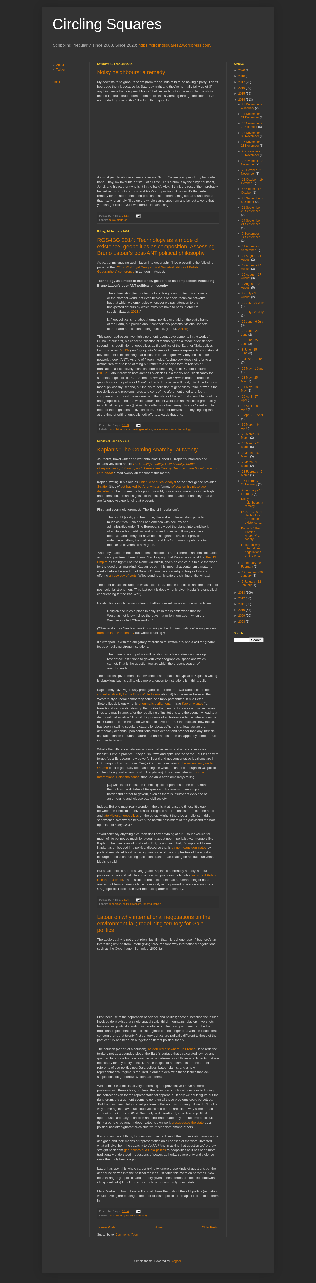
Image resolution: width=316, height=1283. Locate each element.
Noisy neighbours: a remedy (131, 72)
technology (184, 429)
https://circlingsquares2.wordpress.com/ (175, 45)
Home (159, 1227)
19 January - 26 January (252, 574)
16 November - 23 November (251, 143)
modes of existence (164, 429)
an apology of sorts (122, 575)
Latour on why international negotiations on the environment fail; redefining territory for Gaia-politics (153, 923)
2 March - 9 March (249, 463)
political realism (132, 903)
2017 (242, 82)
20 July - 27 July (253, 302)
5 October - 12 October (251, 190)
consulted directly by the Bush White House (128, 694)
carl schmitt (131, 429)
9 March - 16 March (250, 454)
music (112, 219)
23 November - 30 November (251, 134)
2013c (125, 350)
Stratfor (102, 486)
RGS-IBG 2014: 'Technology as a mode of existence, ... (251, 517)
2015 (242, 93)
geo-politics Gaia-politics (145, 1150)
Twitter (60, 69)
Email (56, 82)
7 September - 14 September (251, 235)
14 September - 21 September (251, 222)
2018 (242, 76)
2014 (242, 99)
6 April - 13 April (252, 415)
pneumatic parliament (154, 703)
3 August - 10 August (250, 285)
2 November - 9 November (251, 162)
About (60, 65)
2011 (242, 604)
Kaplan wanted (192, 703)
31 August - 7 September (250, 248)
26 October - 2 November (251, 172)
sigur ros (122, 219)
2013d (102, 373)
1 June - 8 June (252, 359)
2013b (182, 329)
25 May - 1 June (252, 368)
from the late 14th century (115, 633)
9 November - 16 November (250, 153)
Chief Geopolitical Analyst (157, 482)
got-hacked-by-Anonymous (140, 486)
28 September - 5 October (251, 200)
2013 (242, 592)
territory (143, 1215)
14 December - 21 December (251, 115)
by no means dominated (189, 847)
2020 (242, 70)
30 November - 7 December (251, 125)
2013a (135, 311)
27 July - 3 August (248, 295)
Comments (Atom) (127, 1234)
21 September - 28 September (251, 209)
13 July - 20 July (253, 312)
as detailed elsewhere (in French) (172, 1049)
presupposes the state (187, 1122)
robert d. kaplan (152, 903)
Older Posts (210, 1227)
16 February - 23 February (250, 482)
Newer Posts (106, 1227)
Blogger (176, 1261)
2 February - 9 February (251, 564)
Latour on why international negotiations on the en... (251, 550)
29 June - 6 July (252, 321)
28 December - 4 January (251, 106)
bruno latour (116, 429)
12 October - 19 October (252, 181)
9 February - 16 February (251, 492)
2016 (242, 88)
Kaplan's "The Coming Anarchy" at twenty (147, 449)
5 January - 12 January (251, 583)
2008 (242, 621)
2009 (242, 615)
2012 (242, 598)
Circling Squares (107, 24)
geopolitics (145, 429)
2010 (242, 610)
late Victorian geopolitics (121, 815)
